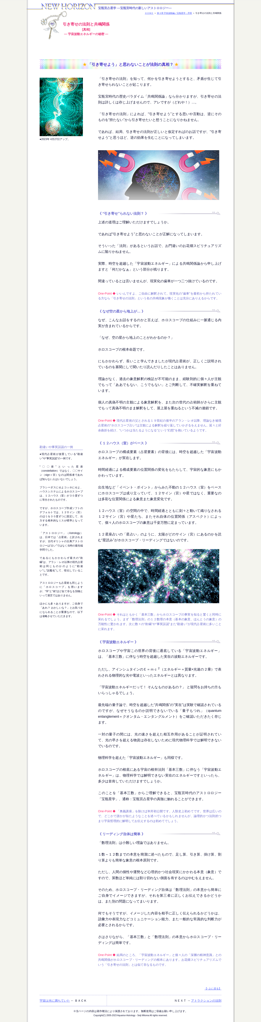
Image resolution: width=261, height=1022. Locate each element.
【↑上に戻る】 (213, 988)
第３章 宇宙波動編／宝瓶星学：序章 (174, 13)
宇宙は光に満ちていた (55, 1000)
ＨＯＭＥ (149, 13)
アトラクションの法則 (206, 1000)
